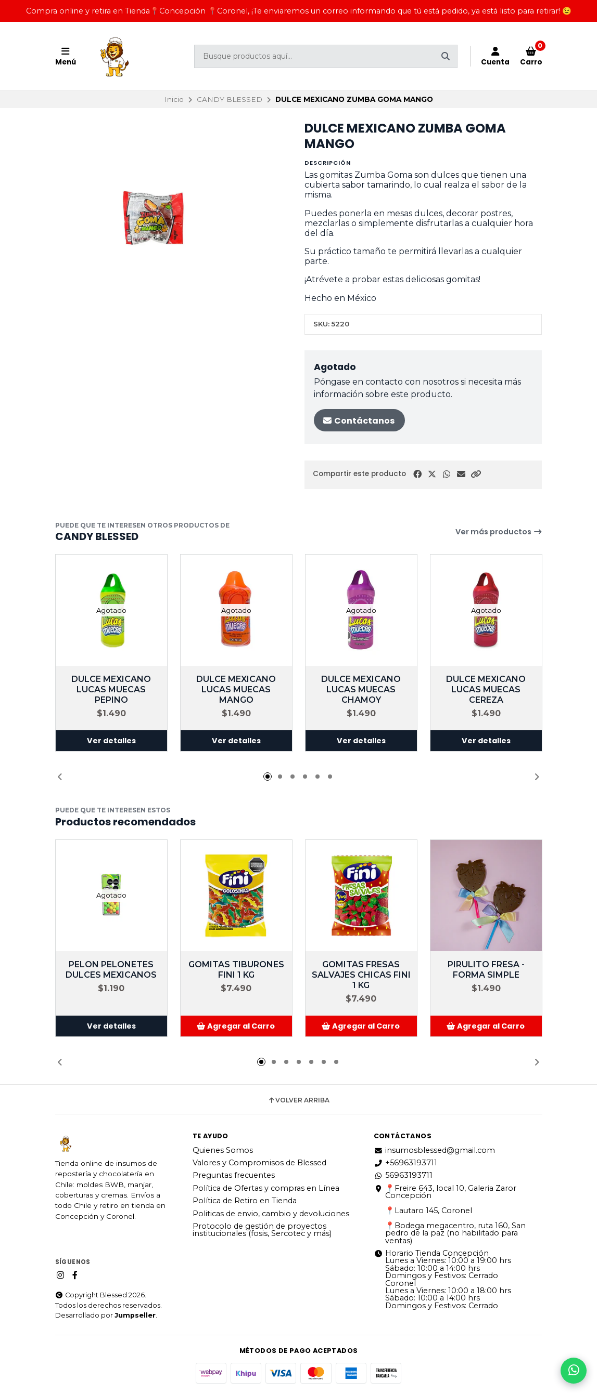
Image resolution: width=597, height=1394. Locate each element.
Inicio (174, 99)
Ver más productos (498, 531)
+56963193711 (405, 1162)
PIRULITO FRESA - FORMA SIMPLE (486, 969)
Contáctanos (358, 421)
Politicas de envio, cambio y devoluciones (271, 1213)
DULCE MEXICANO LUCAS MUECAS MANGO (236, 689)
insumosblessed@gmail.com (434, 1150)
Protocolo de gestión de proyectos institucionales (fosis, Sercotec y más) (262, 1230)
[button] (476, 474)
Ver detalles (111, 740)
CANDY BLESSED (229, 99)
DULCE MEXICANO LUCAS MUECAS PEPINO (111, 689)
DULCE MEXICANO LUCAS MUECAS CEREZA (486, 689)
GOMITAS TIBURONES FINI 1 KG (236, 969)
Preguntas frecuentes (234, 1175)
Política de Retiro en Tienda (245, 1200)
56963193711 (403, 1175)
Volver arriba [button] (298, 1100)
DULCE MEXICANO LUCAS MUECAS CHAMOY (361, 689)
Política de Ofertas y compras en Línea (266, 1188)
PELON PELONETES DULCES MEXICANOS (111, 969)
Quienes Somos (223, 1150)
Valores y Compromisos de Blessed (259, 1162)
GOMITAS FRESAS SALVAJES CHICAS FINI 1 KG (361, 974)
